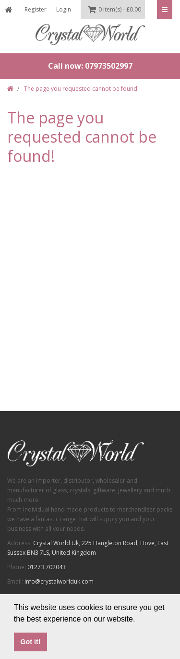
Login (63, 9)
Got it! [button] (30, 642)
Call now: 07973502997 (90, 66)
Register (35, 9)
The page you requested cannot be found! (81, 89)
